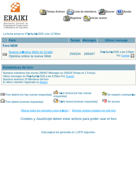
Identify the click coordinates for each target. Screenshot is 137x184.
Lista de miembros (81, 11)
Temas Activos (52, 11)
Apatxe (44, 82)
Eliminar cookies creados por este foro (94, 110)
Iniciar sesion (95, 18)
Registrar (72, 18)
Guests (125, 55)
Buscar (106, 11)
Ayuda (123, 11)
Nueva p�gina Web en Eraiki (30, 52)
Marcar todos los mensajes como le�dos (44, 110)
